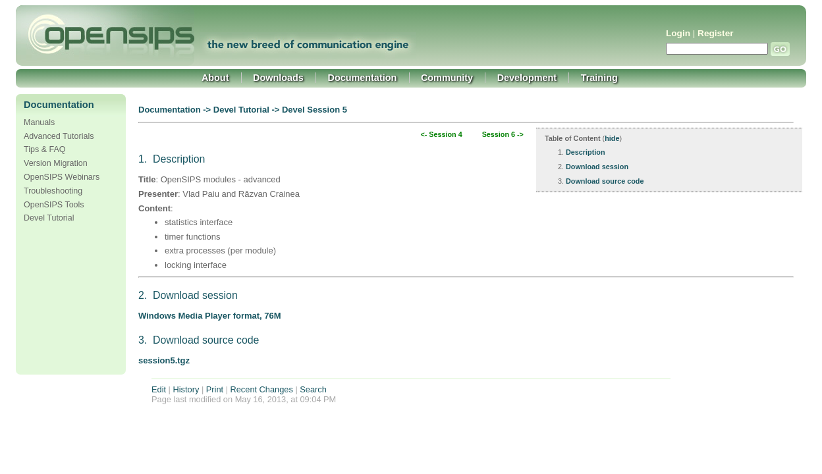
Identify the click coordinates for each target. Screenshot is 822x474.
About (215, 77)
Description (585, 152)
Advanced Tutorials (59, 136)
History (186, 389)
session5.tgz (164, 360)
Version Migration (56, 163)
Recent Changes (262, 389)
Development (527, 77)
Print (214, 389)
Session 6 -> (503, 134)
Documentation (362, 77)
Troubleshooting (53, 191)
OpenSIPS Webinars (61, 177)
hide (612, 138)
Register (715, 33)
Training (599, 77)
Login (678, 33)
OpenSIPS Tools (54, 204)
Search (313, 389)
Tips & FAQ (45, 149)
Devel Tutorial (49, 218)
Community (447, 77)
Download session (597, 167)
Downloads (278, 77)
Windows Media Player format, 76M (209, 316)
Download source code (605, 181)
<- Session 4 (441, 134)
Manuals (39, 122)
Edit (158, 389)
